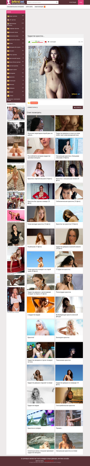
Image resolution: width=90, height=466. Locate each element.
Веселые (10, 85)
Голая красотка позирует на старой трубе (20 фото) (39, 270)
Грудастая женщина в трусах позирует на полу (40, 361)
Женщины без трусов (13, 47)
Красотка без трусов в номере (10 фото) (39, 202)
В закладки (52, 42)
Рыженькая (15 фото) (35, 247)
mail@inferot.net (49, 461)
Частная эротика (12, 66)
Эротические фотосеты (11, 24)
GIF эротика (11, 20)
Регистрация (72, 2)
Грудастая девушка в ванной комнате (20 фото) (68, 247)
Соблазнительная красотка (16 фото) (68, 201)
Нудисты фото (12, 70)
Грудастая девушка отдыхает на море (40, 383)
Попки (10, 44)
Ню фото (10, 51)
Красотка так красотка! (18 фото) (67, 224)
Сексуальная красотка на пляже (66, 451)
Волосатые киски (12, 36)
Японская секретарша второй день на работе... (40, 134)
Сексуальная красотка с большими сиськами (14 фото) (67, 157)
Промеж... (59, 428)
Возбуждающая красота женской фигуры (67, 315)
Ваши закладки (40, 7)
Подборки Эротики (13, 29)
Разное (10, 92)
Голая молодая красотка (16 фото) (39, 224)
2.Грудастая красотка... (63, 269)
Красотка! (31, 337)
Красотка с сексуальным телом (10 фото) (67, 179)
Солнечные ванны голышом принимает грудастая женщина (41, 451)
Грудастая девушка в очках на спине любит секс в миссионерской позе (68, 134)
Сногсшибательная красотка (65, 405)
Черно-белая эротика (13, 62)
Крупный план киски (13, 40)
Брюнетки (11, 77)
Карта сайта (29, 6)
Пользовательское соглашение (15, 6)
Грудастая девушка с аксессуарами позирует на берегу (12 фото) (39, 293)
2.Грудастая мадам (34, 315)
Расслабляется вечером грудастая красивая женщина (39, 157)
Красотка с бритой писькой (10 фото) (40, 179)
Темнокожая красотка (63, 360)
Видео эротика (12, 16)
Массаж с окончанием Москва (13, 99)
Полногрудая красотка (63, 292)
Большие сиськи (12, 32)
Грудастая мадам (33, 405)
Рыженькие (11, 81)
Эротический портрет (13, 58)
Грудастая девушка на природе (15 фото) (67, 383)
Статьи (10, 96)
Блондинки (11, 73)
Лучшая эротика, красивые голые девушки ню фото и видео (45, 462)
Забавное (10, 88)
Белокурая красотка (62, 337)
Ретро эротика (12, 55)
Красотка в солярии (34, 428)
